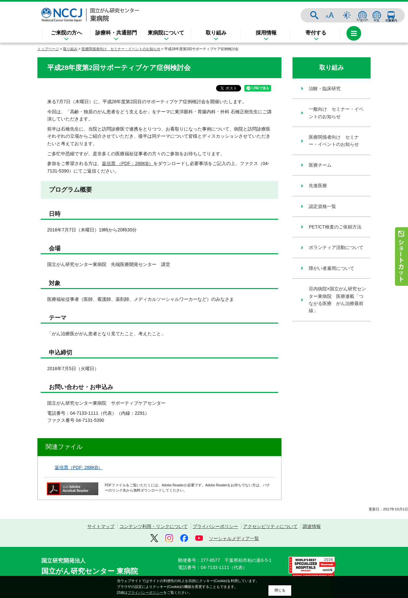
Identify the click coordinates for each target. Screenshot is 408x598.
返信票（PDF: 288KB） (79, 467)
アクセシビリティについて (270, 526)
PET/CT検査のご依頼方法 (335, 226)
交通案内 (391, 15)
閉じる (280, 590)
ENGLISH (362, 15)
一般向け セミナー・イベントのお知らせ (336, 112)
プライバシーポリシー (215, 526)
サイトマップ (101, 526)
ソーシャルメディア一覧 (234, 538)
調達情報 (312, 526)
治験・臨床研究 (325, 88)
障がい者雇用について (331, 268)
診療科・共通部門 (116, 32)
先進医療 (318, 185)
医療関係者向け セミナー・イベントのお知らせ (121, 49)
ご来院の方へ (66, 32)
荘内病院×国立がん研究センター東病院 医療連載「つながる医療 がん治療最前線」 (337, 299)
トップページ (48, 49)
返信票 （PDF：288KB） (127, 163)
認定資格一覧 (322, 206)
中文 (377, 15)
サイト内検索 (314, 15)
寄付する (316, 32)
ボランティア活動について (336, 247)
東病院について (166, 32)
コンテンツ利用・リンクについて (153, 526)
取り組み (216, 32)
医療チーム (320, 165)
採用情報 (266, 32)
